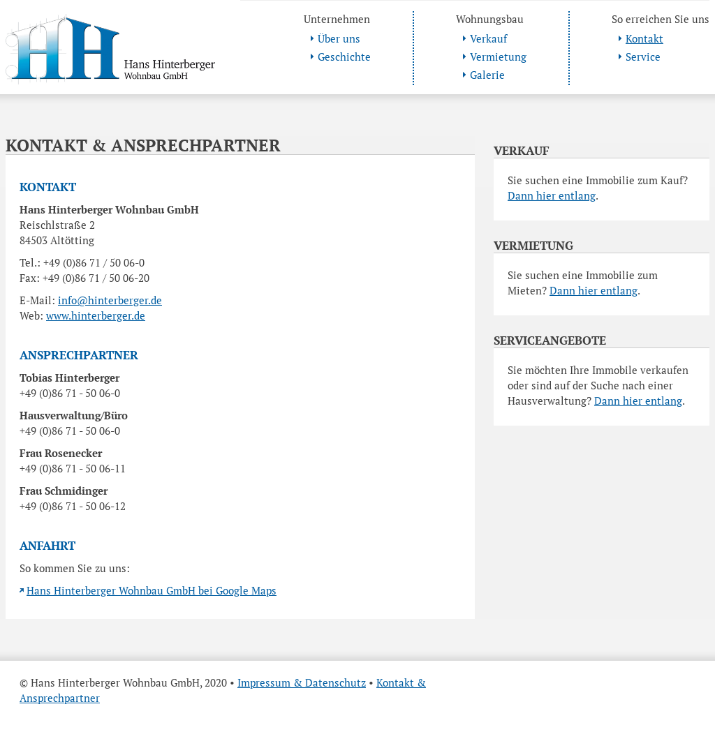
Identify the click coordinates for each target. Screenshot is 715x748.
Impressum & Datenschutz (301, 682)
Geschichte (344, 56)
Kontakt (644, 38)
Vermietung (498, 56)
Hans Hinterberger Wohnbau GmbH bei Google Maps (152, 590)
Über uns (339, 38)
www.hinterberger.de (95, 315)
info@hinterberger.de (110, 300)
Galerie (487, 75)
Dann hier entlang (552, 195)
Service (643, 56)
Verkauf (488, 38)
